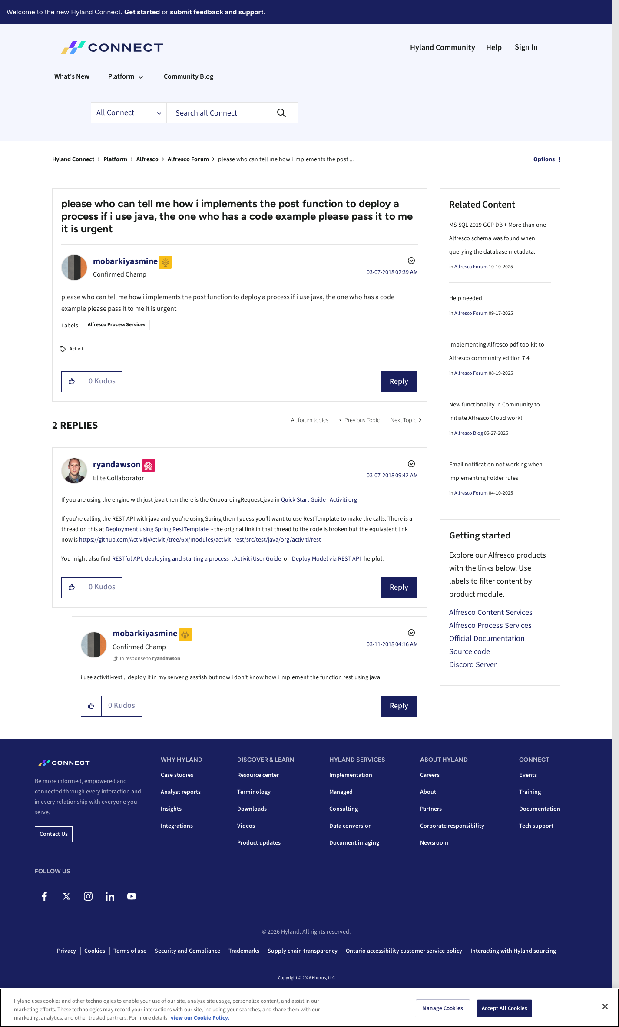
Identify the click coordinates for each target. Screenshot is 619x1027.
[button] (72, 382)
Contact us (54, 834)
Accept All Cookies (504, 1008)
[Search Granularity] (128, 112)
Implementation (350, 775)
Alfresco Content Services (491, 612)
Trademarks (243, 951)
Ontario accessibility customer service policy (404, 951)
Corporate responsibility (452, 826)
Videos (246, 826)
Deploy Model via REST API (326, 559)
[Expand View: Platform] (140, 76)
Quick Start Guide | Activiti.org (319, 499)
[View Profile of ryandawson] (116, 465)
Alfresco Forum (188, 159)
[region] (309, 1007)
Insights (171, 809)
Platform (115, 159)
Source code (469, 651)
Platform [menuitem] (121, 76)
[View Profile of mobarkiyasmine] (125, 261)
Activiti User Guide (257, 559)
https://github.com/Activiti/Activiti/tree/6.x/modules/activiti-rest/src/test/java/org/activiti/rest (200, 539)
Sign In (526, 47)
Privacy (66, 951)
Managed (341, 792)
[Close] (605, 1006)
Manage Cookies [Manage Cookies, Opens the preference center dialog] (442, 1008)
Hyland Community (442, 47)
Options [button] (544, 159)
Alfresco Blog (468, 433)
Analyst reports (181, 792)
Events (528, 775)
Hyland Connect (73, 159)
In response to (150, 658)
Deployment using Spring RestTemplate (157, 529)
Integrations (177, 826)
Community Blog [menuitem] (188, 76)
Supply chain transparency (303, 951)
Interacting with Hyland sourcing (513, 951)
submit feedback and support (216, 12)
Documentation (539, 809)
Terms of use (129, 951)
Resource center (258, 775)
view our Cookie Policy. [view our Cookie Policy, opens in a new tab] (200, 1018)
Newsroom (434, 843)
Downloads (252, 809)
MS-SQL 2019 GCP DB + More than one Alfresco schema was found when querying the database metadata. (497, 238)
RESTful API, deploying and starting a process (170, 559)
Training (530, 792)
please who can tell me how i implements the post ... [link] (286, 159)
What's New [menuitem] (71, 76)
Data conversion (350, 826)
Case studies (177, 775)
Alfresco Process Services (116, 324)
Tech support (536, 826)
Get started (142, 12)
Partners (431, 809)
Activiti (77, 349)
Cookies (94, 951)
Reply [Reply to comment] (399, 587)
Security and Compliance (187, 951)
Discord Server (473, 664)
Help (494, 47)
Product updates (259, 843)
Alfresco (147, 159)
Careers (430, 775)
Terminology (254, 792)
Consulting (343, 809)
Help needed (465, 298)
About (428, 792)
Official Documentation (487, 638)
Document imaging (354, 843)
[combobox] (232, 112)
